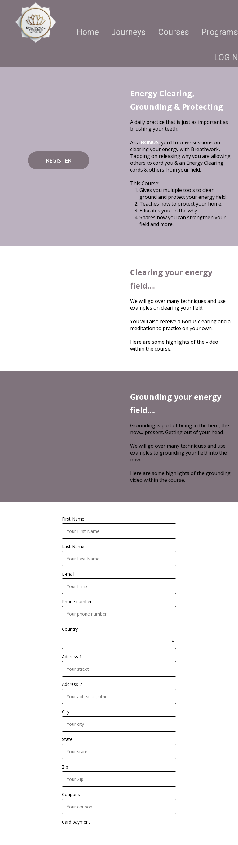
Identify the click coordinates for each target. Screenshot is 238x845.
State (67, 739)
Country (70, 629)
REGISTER (58, 160)
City (65, 712)
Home (88, 32)
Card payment (76, 822)
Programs (219, 32)
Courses (173, 32)
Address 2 (72, 684)
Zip (65, 767)
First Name (73, 519)
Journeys (128, 32)
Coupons (71, 794)
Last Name (73, 546)
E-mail (68, 574)
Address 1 (72, 657)
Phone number (77, 601)
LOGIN (226, 58)
